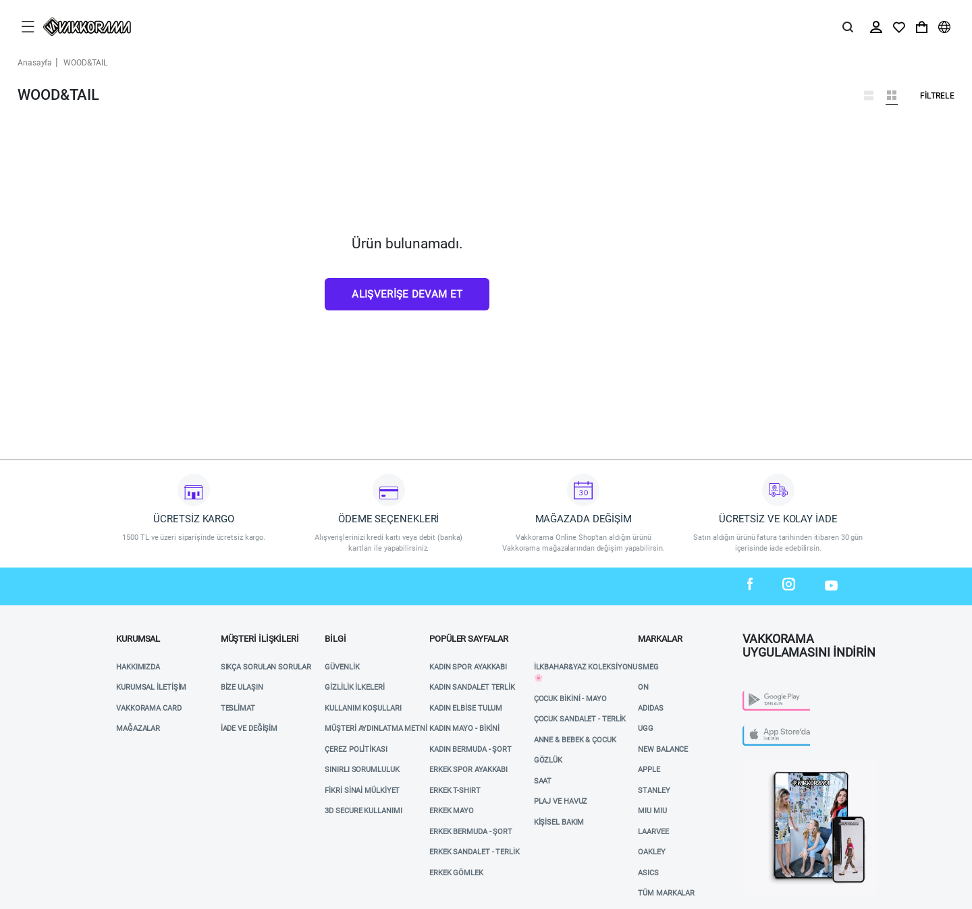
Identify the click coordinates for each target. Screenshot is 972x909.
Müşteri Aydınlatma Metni (376, 728)
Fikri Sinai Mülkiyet (362, 790)
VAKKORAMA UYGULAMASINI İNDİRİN (808, 641)
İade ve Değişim (249, 728)
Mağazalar (138, 728)
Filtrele (937, 96)
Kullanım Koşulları (363, 708)
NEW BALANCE (663, 749)
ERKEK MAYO (451, 810)
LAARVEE (653, 831)
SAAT (543, 781)
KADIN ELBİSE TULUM (465, 708)
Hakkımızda (138, 667)
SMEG (648, 667)
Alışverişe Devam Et (407, 294)
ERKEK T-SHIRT (455, 790)
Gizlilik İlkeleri (354, 687)
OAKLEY (651, 852)
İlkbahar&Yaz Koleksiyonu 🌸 (586, 673)
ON (643, 687)
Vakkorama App (772, 764)
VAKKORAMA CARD (149, 708)
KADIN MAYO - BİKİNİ (464, 728)
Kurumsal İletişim (151, 687)
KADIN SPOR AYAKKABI (468, 667)
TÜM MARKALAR (666, 893)
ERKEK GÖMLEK (456, 873)
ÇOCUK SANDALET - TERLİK (580, 719)
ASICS (648, 873)
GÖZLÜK (548, 760)
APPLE (649, 769)
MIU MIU (652, 810)
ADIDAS (650, 708)
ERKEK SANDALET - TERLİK (474, 852)
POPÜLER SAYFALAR (468, 639)
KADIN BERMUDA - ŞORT (470, 749)
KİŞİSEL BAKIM (559, 822)
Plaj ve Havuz (561, 801)
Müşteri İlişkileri (260, 639)
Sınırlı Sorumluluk (362, 769)
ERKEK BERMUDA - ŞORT (470, 831)
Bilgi (335, 639)
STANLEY (654, 790)
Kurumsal (138, 639)
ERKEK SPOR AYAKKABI (468, 769)
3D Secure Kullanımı (363, 810)
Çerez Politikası (356, 749)
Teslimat (238, 708)
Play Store (763, 694)
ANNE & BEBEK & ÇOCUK (575, 740)
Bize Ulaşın (242, 687)
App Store (762, 729)
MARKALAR (660, 639)
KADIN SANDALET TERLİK (472, 687)
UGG (645, 728)
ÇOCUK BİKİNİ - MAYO (570, 698)
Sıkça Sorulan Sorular (266, 667)
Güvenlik (342, 667)
